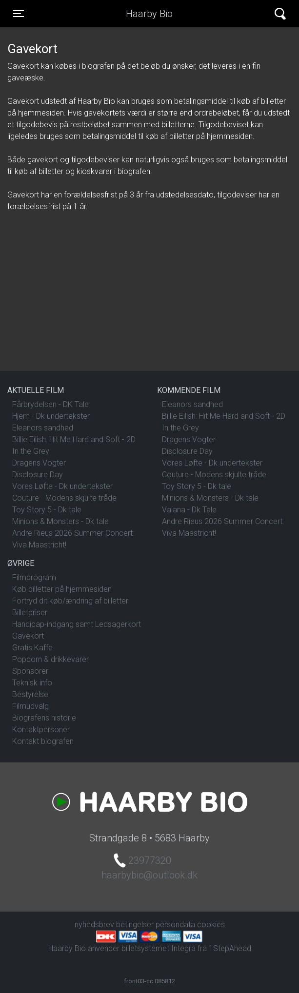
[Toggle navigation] (18, 13)
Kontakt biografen (43, 741)
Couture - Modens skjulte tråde (64, 498)
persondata (175, 924)
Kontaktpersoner (41, 729)
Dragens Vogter (39, 462)
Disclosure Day (37, 474)
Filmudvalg (30, 706)
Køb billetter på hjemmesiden (62, 589)
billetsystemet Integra (158, 948)
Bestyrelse (30, 694)
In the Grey (30, 451)
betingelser (135, 924)
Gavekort (28, 636)
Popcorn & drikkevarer (50, 659)
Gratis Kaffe (32, 647)
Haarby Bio (149, 13)
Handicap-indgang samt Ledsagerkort (76, 624)
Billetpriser (29, 612)
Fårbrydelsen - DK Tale (50, 404)
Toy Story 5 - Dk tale (46, 509)
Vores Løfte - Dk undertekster (62, 486)
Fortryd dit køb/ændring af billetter (70, 600)
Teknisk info (32, 682)
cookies (211, 924)
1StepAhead (230, 948)
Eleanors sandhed (42, 427)
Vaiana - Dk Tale (189, 509)
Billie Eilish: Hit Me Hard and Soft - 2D (74, 439)
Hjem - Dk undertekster (51, 416)
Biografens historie (44, 717)
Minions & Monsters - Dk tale (60, 521)
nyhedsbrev (94, 924)
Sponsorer (30, 671)
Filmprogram (34, 577)
